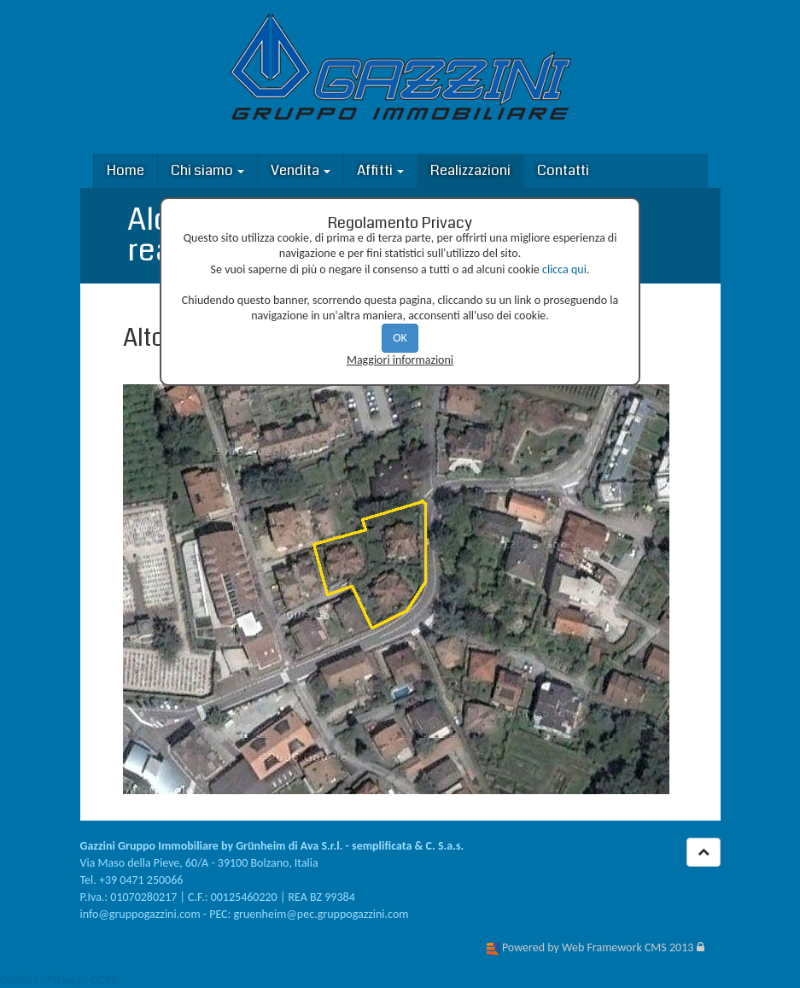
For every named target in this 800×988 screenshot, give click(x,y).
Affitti (380, 170)
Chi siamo (207, 170)
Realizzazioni (470, 170)
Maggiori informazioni (400, 360)
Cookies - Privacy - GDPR (59, 980)
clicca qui (564, 269)
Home (125, 170)
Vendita (300, 170)
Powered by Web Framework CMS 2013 (597, 947)
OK (400, 337)
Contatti (563, 170)
